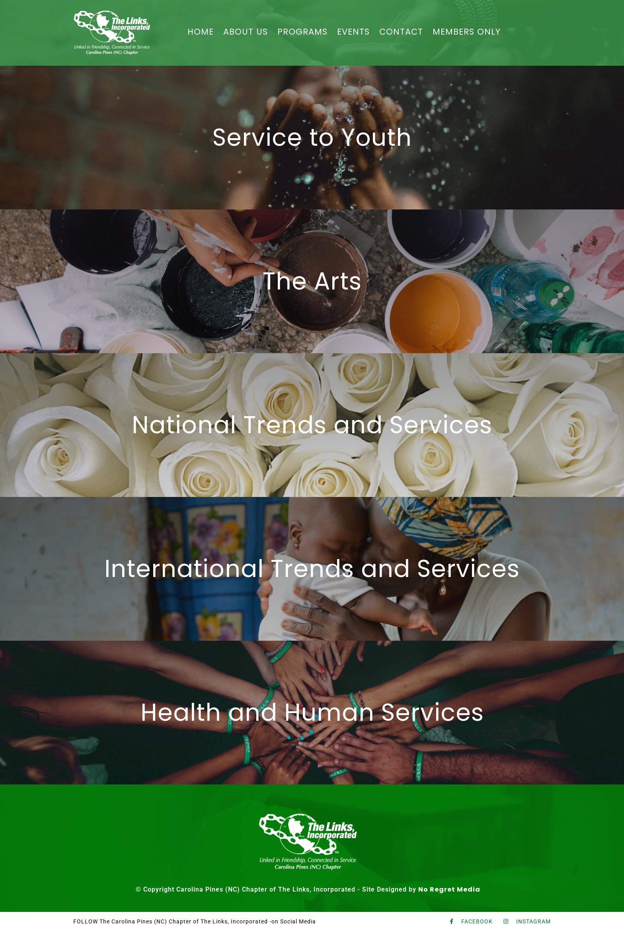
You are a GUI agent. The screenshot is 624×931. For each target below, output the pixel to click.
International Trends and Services (312, 568)
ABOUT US (245, 31)
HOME (200, 31)
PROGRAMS (302, 31)
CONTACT (401, 31)
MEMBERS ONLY (467, 31)
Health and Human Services (312, 712)
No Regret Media (449, 889)
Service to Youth (312, 137)
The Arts (312, 281)
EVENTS (353, 31)
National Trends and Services (312, 425)
